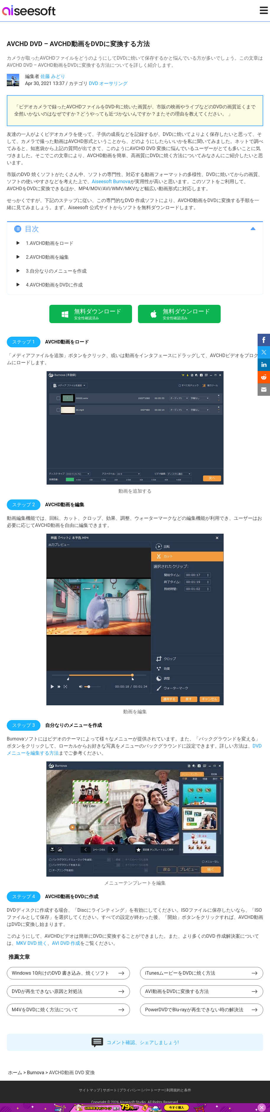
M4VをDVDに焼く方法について (45, 1009)
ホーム (15, 1072)
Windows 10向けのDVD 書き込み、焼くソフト (60, 973)
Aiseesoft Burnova (111, 181)
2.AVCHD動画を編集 (47, 257)
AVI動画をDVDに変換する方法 (177, 991)
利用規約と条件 (178, 1090)
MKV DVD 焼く (31, 943)
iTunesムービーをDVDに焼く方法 (180, 973)
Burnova (35, 1072)
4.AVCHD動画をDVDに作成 (54, 285)
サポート (110, 1090)
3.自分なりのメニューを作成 (56, 271)
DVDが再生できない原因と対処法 (47, 991)
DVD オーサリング (108, 83)
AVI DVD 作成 (66, 943)
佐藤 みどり (52, 76)
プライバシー (130, 1090)
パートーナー (154, 1090)
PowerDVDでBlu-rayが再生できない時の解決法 (194, 1009)
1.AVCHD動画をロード (50, 243)
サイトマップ (89, 1090)
